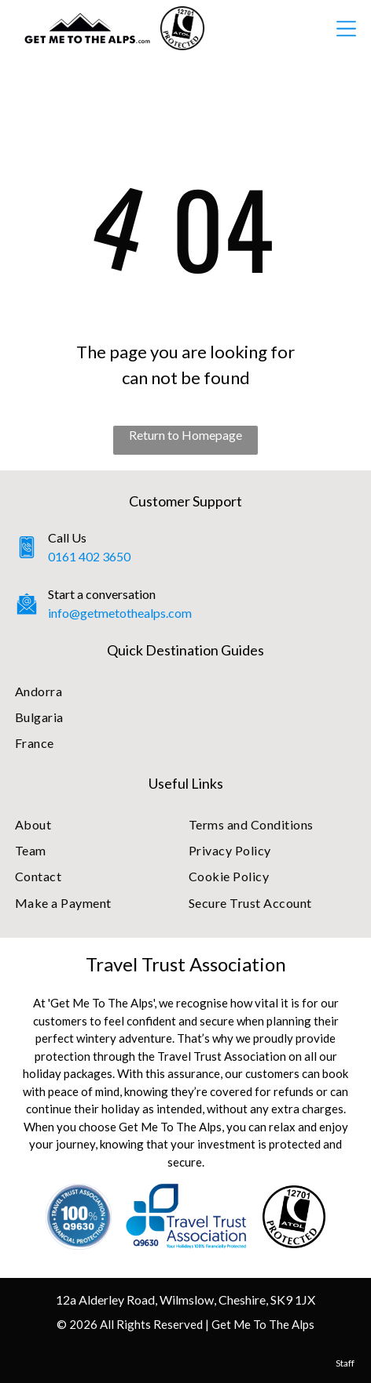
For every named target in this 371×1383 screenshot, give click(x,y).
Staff (345, 1363)
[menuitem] (185, 690)
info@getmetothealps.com (120, 612)
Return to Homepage (185, 434)
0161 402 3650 (89, 556)
